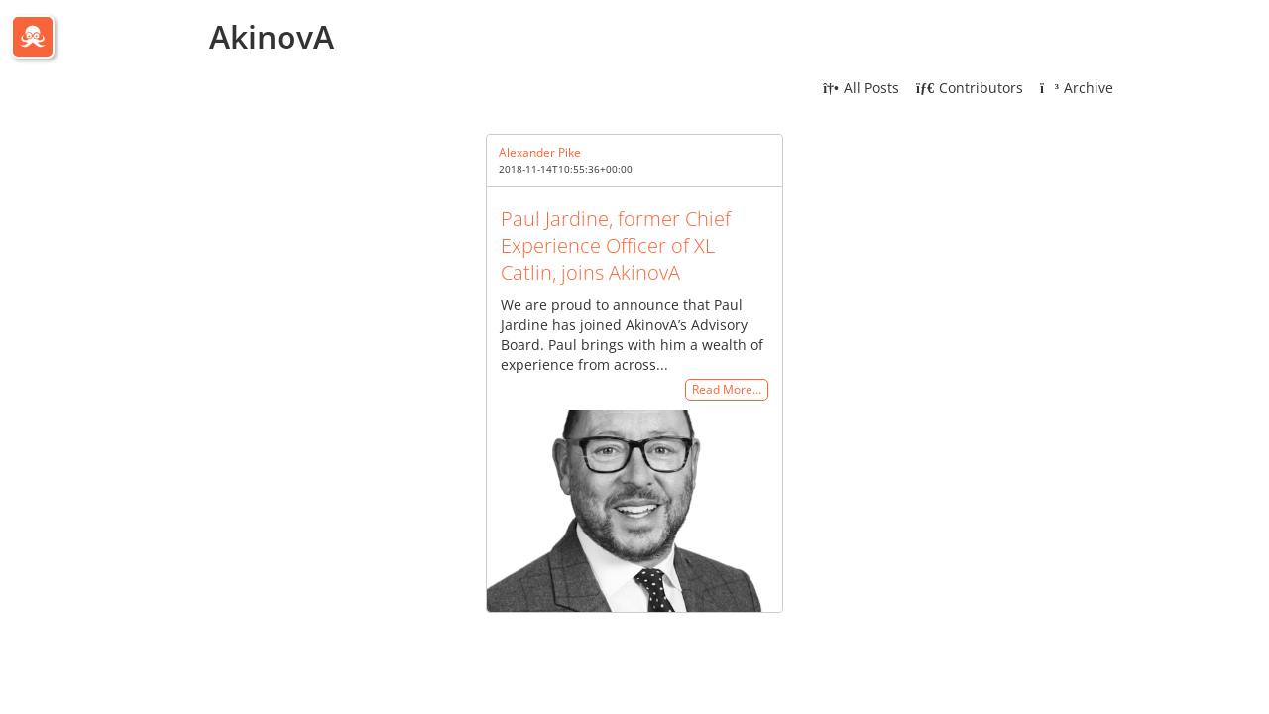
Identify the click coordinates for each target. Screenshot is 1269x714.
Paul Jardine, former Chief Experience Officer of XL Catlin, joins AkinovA (616, 245)
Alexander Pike (540, 152)
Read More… (726, 390)
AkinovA (271, 36)
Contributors (969, 87)
